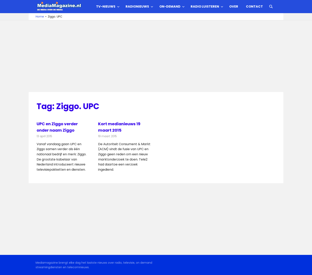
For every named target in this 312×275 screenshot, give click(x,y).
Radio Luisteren (207, 6)
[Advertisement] (156, 56)
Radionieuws (139, 6)
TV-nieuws (108, 6)
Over (233, 6)
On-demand (172, 6)
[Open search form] (271, 6)
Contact (254, 6)
